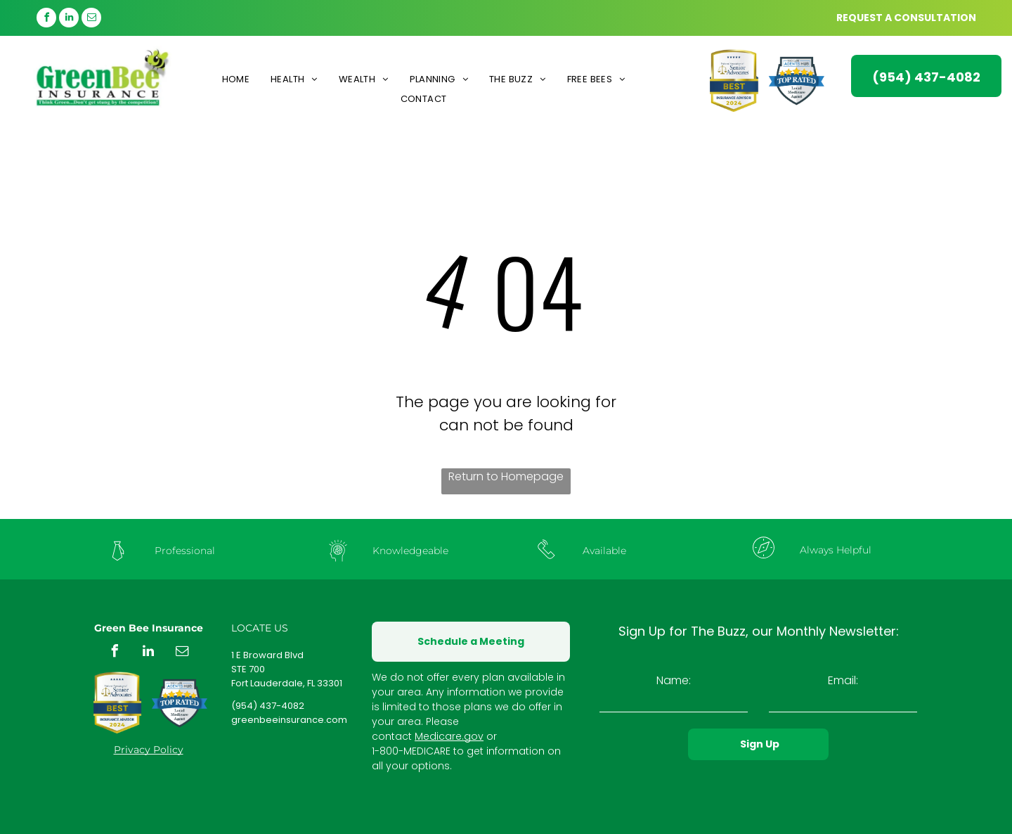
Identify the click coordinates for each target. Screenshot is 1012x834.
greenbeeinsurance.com (289, 719)
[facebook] (46, 19)
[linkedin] (69, 19)
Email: (843, 680)
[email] (91, 19)
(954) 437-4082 (267, 705)
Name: (673, 680)
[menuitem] (236, 79)
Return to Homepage (506, 476)
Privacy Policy (148, 749)
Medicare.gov (449, 736)
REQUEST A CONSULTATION (906, 18)
